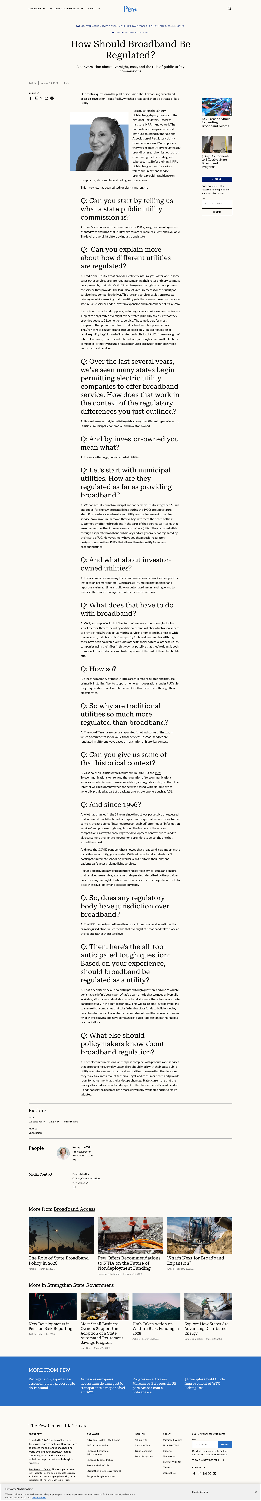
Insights (140, 1434)
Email (204, 198)
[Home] (57, 1425)
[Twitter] (209, 1473)
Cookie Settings (200, 1492)
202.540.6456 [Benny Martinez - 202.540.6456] (80, 1182)
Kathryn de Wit (81, 1147)
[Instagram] (200, 1474)
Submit (217, 212)
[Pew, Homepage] (130, 8)
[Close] (255, 1492)
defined (106, 823)
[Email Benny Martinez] (74, 1187)
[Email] (217, 203)
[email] (74, 1159)
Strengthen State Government (80, 1285)
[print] (52, 98)
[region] (130, 1492)
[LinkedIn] (205, 1474)
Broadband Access (74, 1209)
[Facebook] (194, 1474)
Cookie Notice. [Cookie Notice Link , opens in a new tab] (39, 1497)
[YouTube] (215, 1474)
